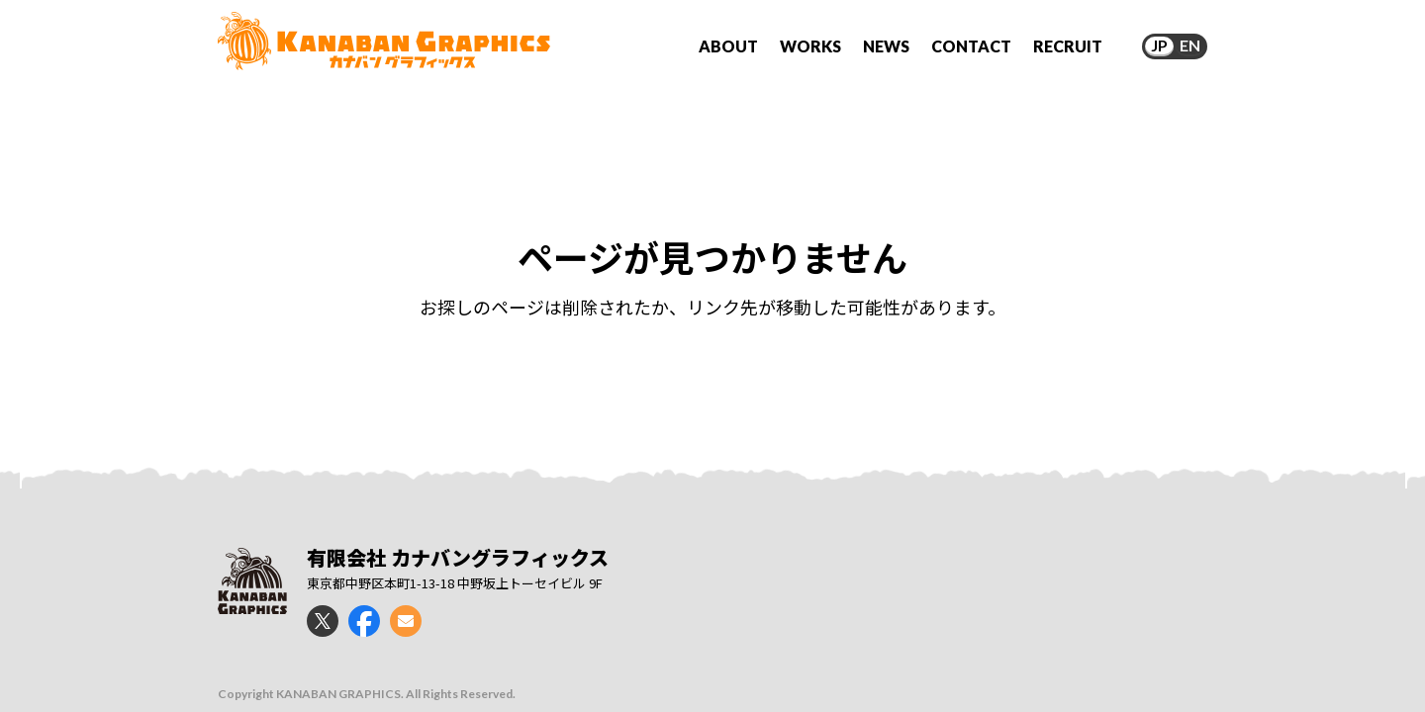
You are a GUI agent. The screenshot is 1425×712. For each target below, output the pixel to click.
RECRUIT (1067, 46)
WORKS (810, 46)
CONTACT (971, 46)
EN (1190, 45)
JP (1159, 45)
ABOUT (728, 46)
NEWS (886, 46)
